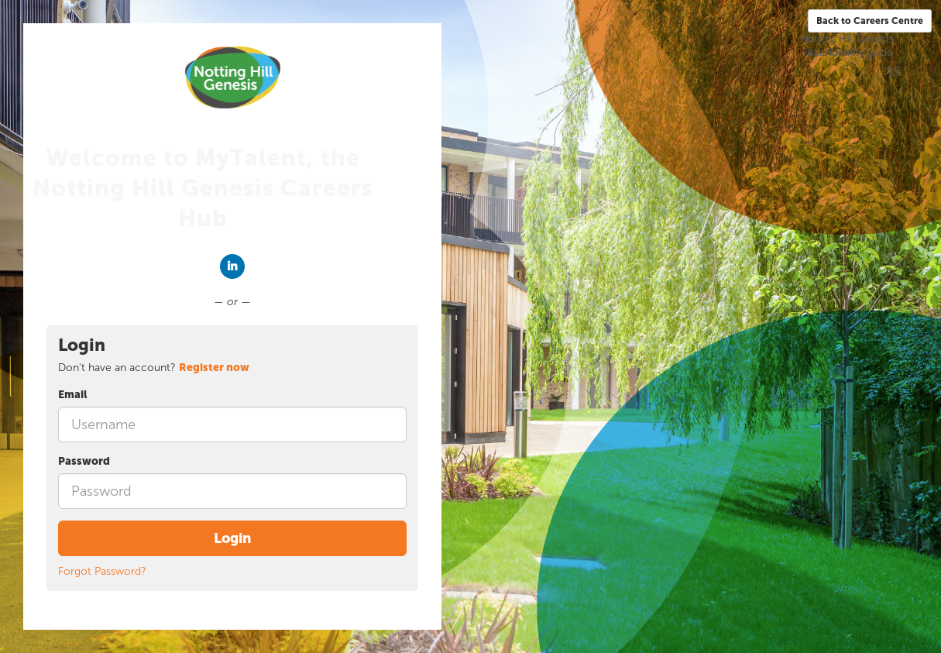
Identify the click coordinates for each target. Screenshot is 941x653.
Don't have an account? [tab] (153, 367)
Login (232, 538)
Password (84, 461)
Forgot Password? (102, 571)
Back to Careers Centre (869, 20)
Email (73, 394)
